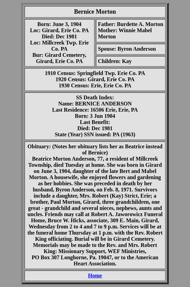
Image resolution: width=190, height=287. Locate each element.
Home (95, 275)
